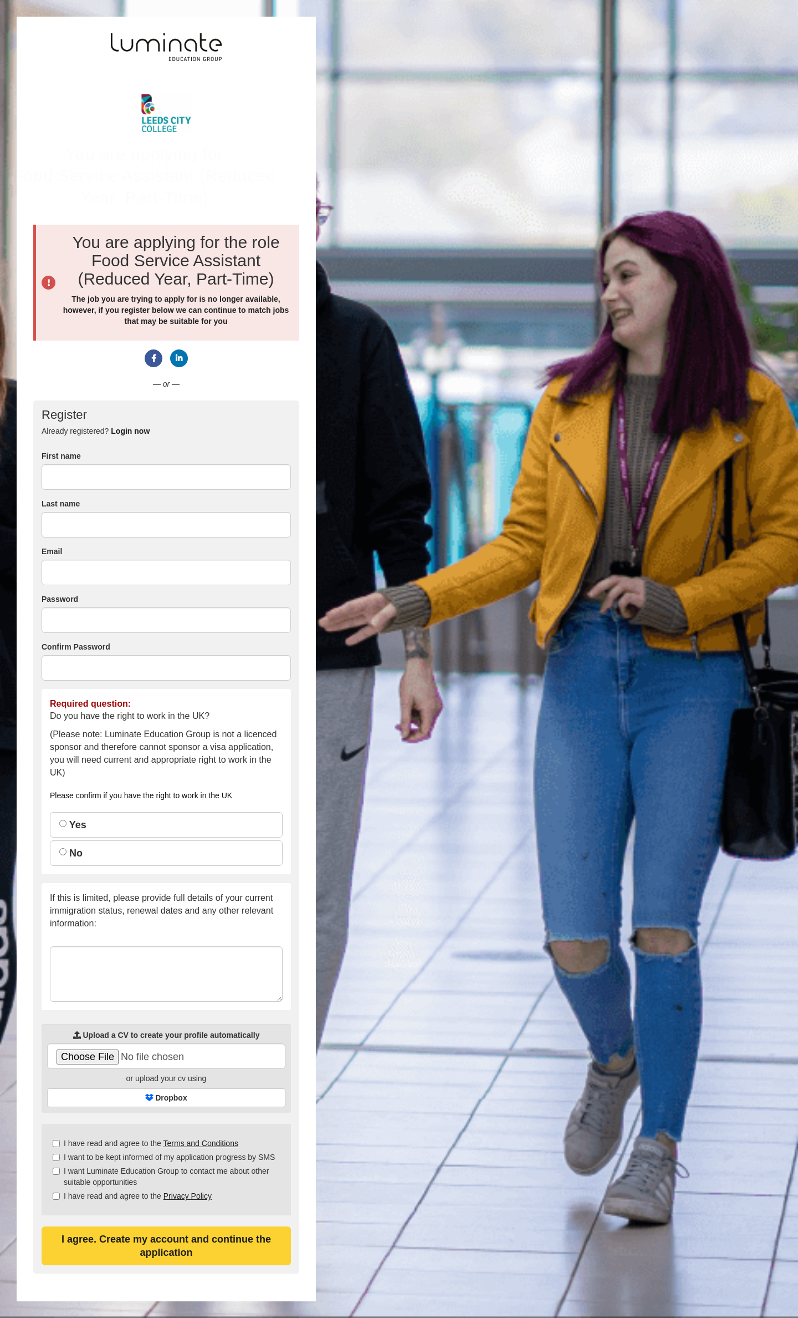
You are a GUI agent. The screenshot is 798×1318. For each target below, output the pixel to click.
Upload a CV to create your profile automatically (166, 1035)
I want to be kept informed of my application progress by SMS (164, 1157)
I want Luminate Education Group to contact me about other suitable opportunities (161, 1177)
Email (52, 551)
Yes (72, 824)
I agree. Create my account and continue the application (166, 1246)
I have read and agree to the (145, 1143)
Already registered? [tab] (96, 431)
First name (61, 456)
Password (60, 599)
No (71, 853)
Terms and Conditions (200, 1143)
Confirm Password (76, 646)
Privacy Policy (187, 1196)
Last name (61, 503)
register (135, 310)
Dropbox (166, 1097)
